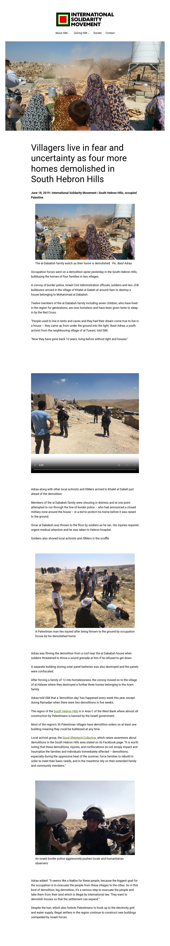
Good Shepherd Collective (79, 737)
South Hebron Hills (66, 711)
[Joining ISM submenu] (81, 33)
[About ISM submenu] (62, 33)
